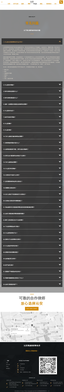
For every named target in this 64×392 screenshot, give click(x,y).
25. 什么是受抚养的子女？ (10, 222)
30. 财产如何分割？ (8, 255)
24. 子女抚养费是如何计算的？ (11, 216)
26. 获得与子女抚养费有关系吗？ (12, 229)
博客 (29, 7)
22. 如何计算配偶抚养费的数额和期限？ (14, 203)
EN (55, 7)
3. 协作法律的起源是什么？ (10, 81)
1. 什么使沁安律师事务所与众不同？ (13, 32)
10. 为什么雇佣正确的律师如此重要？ (13, 126)
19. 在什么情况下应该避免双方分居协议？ (14, 184)
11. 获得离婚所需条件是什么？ (11, 132)
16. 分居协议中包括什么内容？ (11, 165)
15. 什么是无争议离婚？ (9, 158)
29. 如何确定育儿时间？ (9, 248)
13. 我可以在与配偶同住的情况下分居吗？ (14, 145)
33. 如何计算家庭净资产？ (10, 274)
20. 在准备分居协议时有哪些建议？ (12, 190)
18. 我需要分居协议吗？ (9, 177)
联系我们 (48, 7)
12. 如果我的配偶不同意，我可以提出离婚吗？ (16, 139)
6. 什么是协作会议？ (8, 100)
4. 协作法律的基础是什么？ (10, 87)
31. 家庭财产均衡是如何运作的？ (12, 261)
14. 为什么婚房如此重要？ (10, 152)
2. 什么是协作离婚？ (8, 74)
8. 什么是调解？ (7, 113)
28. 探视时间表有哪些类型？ (11, 242)
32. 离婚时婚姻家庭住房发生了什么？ (13, 268)
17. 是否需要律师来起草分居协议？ (12, 171)
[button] (32, 31)
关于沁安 (15, 7)
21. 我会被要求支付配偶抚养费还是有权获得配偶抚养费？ (19, 197)
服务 (23, 8)
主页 (9, 7)
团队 (41, 8)
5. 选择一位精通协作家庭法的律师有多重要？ (15, 94)
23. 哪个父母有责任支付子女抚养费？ (13, 210)
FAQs (35, 7)
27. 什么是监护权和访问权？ (11, 235)
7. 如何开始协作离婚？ (9, 107)
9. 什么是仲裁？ (7, 120)
